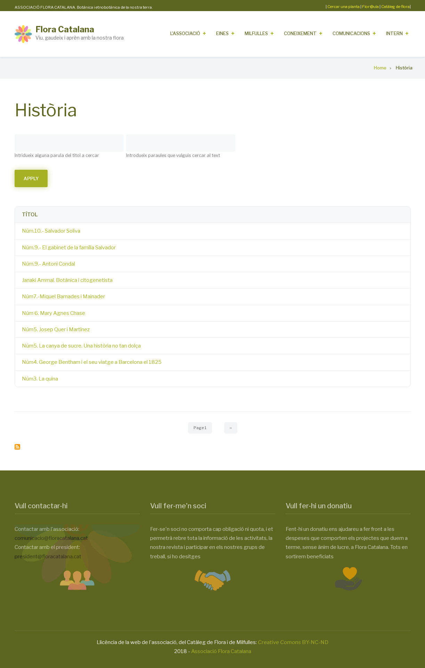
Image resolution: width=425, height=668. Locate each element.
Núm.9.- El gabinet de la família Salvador (69, 247)
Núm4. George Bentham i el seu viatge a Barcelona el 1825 (92, 362)
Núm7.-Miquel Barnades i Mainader (63, 296)
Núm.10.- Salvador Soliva (51, 231)
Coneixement (300, 33)
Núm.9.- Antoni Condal (48, 264)
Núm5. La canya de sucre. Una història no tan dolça (81, 346)
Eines (222, 33)
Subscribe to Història (17, 447)
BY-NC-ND (293, 642)
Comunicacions (351, 33)
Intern (394, 33)
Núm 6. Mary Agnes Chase (53, 313)
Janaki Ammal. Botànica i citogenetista (67, 280)
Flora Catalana (64, 29)
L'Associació (185, 33)
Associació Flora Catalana (221, 651)
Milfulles (256, 33)
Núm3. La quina (40, 379)
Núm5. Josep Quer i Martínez (56, 329)
